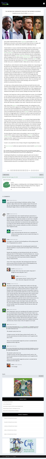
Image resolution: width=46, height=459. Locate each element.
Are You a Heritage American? (7, 405)
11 (28, 14)
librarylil (5, 423)
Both (5, 53)
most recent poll (9, 147)
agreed (35, 60)
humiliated (25, 61)
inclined (26, 112)
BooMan (19, 14)
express (23, 120)
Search (3, 375)
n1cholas (8, 240)
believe (34, 42)
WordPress (14, 457)
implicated (10, 53)
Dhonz (8, 310)
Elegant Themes (8, 457)
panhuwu (12, 231)
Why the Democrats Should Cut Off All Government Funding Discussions (13, 407)
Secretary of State (7, 137)
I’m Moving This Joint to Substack (8, 403)
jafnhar (5, 431)
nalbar (8, 201)
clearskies (5, 427)
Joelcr (8, 325)
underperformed (26, 58)
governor (30, 136)
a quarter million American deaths (23, 56)
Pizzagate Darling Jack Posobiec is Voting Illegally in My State (11, 409)
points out (15, 106)
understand (24, 42)
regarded (36, 147)
